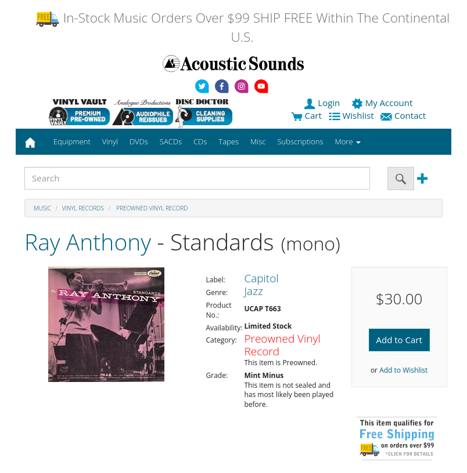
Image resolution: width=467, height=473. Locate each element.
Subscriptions (300, 141)
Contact (404, 115)
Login (323, 102)
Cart (306, 115)
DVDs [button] (139, 141)
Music (42, 208)
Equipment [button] (72, 141)
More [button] (348, 141)
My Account (383, 102)
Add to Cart (399, 339)
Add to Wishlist (403, 370)
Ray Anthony (87, 241)
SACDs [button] (171, 141)
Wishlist (352, 115)
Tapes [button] (228, 141)
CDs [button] (200, 141)
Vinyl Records (83, 208)
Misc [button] (257, 141)
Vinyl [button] (110, 141)
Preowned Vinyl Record (151, 208)
